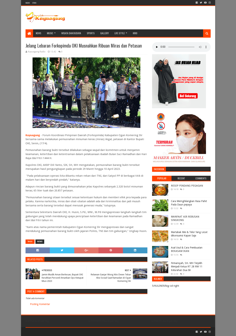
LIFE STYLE (119, 33)
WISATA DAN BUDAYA (71, 33)
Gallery (104, 33)
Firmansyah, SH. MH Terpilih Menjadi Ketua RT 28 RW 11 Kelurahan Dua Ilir (186, 267)
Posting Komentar (40, 304)
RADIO (28, 2)
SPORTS (91, 33)
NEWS (38, 33)
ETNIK (34, 2)
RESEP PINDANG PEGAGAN (187, 185)
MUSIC (50, 33)
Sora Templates (45, 331)
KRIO (135, 33)
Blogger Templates (66, 331)
